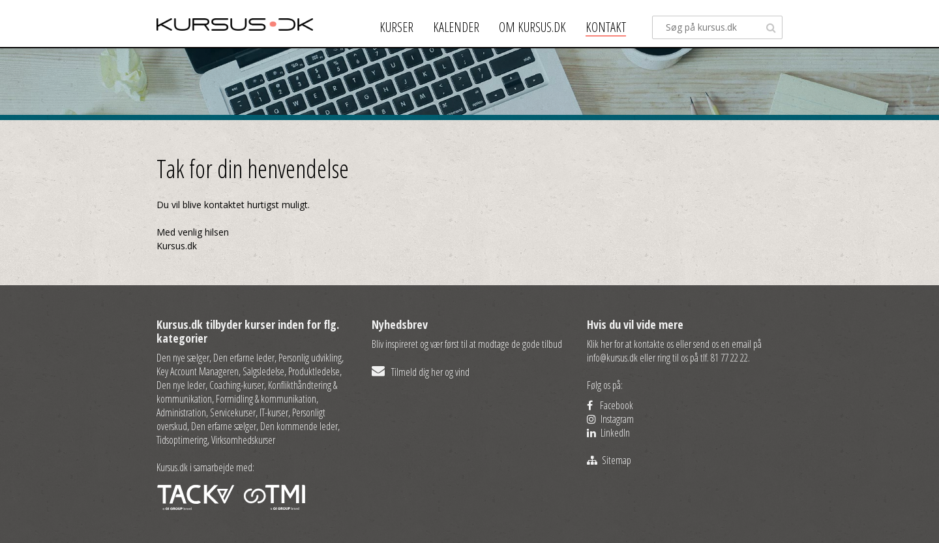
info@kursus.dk (612, 357)
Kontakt (606, 27)
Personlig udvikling (310, 357)
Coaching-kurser (236, 385)
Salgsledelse (263, 371)
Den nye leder (180, 385)
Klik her (599, 344)
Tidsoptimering (181, 440)
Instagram (610, 419)
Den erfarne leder (244, 357)
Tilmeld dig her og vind (421, 372)
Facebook (610, 405)
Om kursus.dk (532, 27)
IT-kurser (274, 412)
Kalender (456, 27)
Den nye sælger (182, 357)
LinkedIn (608, 433)
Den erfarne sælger (223, 426)
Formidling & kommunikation (266, 399)
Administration (181, 412)
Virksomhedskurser (243, 440)
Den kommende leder (299, 426)
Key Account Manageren (197, 371)
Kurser (396, 27)
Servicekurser (233, 412)
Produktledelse (314, 371)
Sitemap (609, 460)
